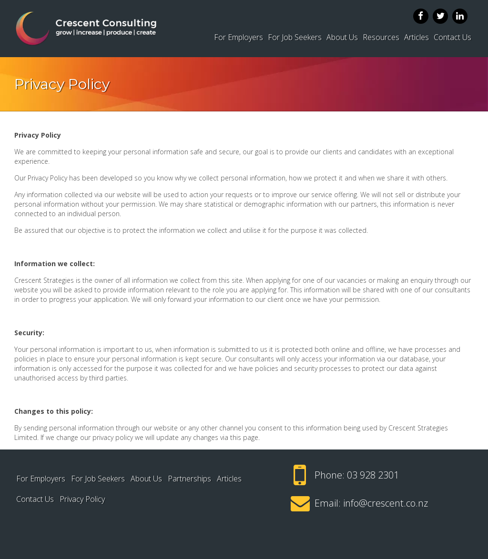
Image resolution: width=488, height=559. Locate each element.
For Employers (238, 37)
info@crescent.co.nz (385, 503)
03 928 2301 (373, 475)
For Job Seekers (295, 37)
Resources (381, 37)
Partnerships (189, 478)
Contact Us (452, 37)
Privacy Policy (82, 499)
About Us (342, 37)
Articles (416, 37)
